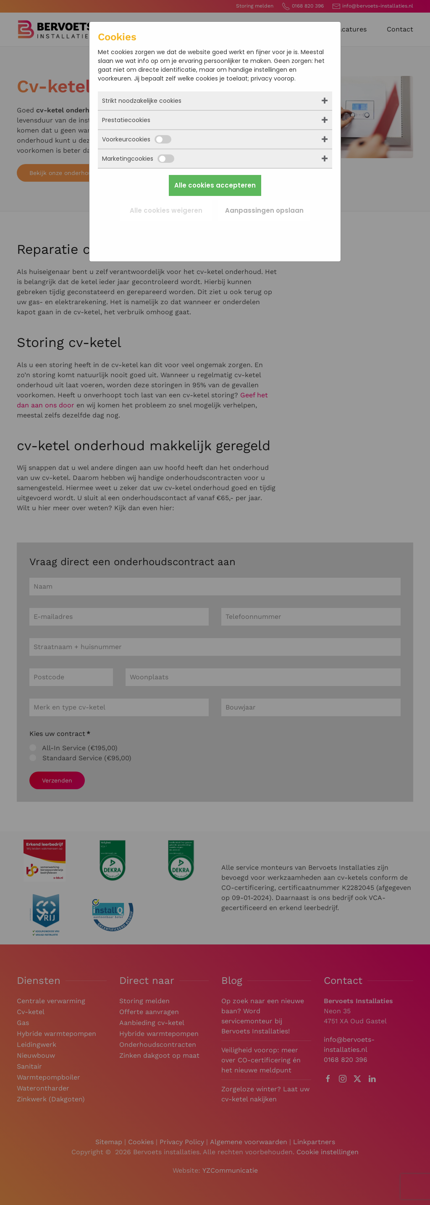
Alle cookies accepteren (215, 185)
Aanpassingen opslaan (264, 210)
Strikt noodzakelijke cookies (141, 101)
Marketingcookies (138, 158)
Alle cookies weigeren (166, 210)
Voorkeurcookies (136, 139)
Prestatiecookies (126, 120)
